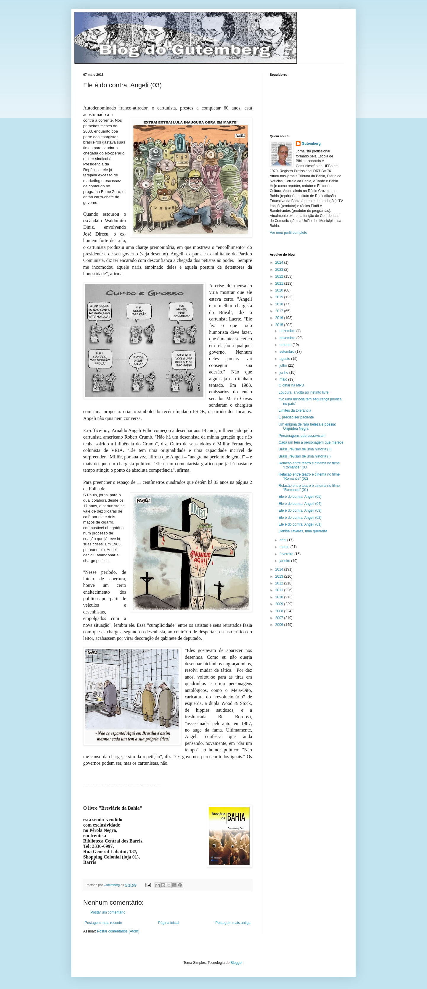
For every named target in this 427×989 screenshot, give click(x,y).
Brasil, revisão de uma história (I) (304, 456)
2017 (279, 311)
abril (283, 540)
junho (284, 373)
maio (284, 379)
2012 (279, 583)
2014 (279, 569)
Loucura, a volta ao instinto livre (304, 392)
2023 (279, 270)
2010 (279, 597)
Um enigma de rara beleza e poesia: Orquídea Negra (307, 426)
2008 (279, 611)
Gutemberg (311, 143)
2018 (279, 304)
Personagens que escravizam (302, 436)
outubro (286, 345)
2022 (279, 276)
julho (284, 365)
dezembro (288, 331)
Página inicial (168, 923)
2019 (279, 297)
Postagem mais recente (103, 923)
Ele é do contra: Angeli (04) (300, 504)
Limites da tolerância (295, 410)
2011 (279, 590)
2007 (279, 618)
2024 (279, 262)
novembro (288, 338)
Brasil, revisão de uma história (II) (305, 449)
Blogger (237, 963)
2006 (279, 625)
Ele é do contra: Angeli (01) (300, 524)
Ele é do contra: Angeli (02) (300, 518)
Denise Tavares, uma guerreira (303, 531)
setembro (287, 351)
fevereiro (287, 554)
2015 (279, 325)
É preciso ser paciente (296, 417)
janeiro (285, 561)
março (285, 547)
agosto (285, 359)
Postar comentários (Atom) (118, 931)
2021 (279, 283)
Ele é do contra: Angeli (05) (300, 496)
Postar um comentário (108, 912)
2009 (279, 604)
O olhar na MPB (291, 385)
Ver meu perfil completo (288, 233)
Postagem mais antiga (233, 923)
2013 (279, 576)
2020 (279, 290)
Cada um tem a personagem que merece (311, 442)
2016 (279, 318)
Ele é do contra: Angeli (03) (300, 510)
